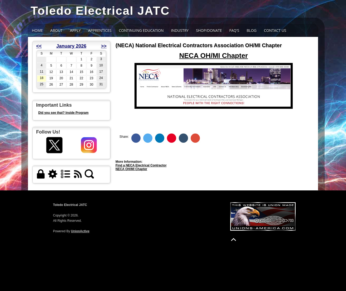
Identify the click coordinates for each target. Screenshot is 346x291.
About (56, 30)
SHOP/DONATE (209, 30)
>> (104, 46)
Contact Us (275, 30)
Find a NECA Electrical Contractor (141, 165)
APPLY (75, 30)
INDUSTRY (180, 30)
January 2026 (71, 46)
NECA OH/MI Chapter (131, 169)
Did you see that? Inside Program (63, 113)
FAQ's (234, 30)
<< (39, 46)
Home (37, 30)
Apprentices (100, 30)
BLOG (251, 30)
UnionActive (80, 231)
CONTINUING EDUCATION (141, 30)
